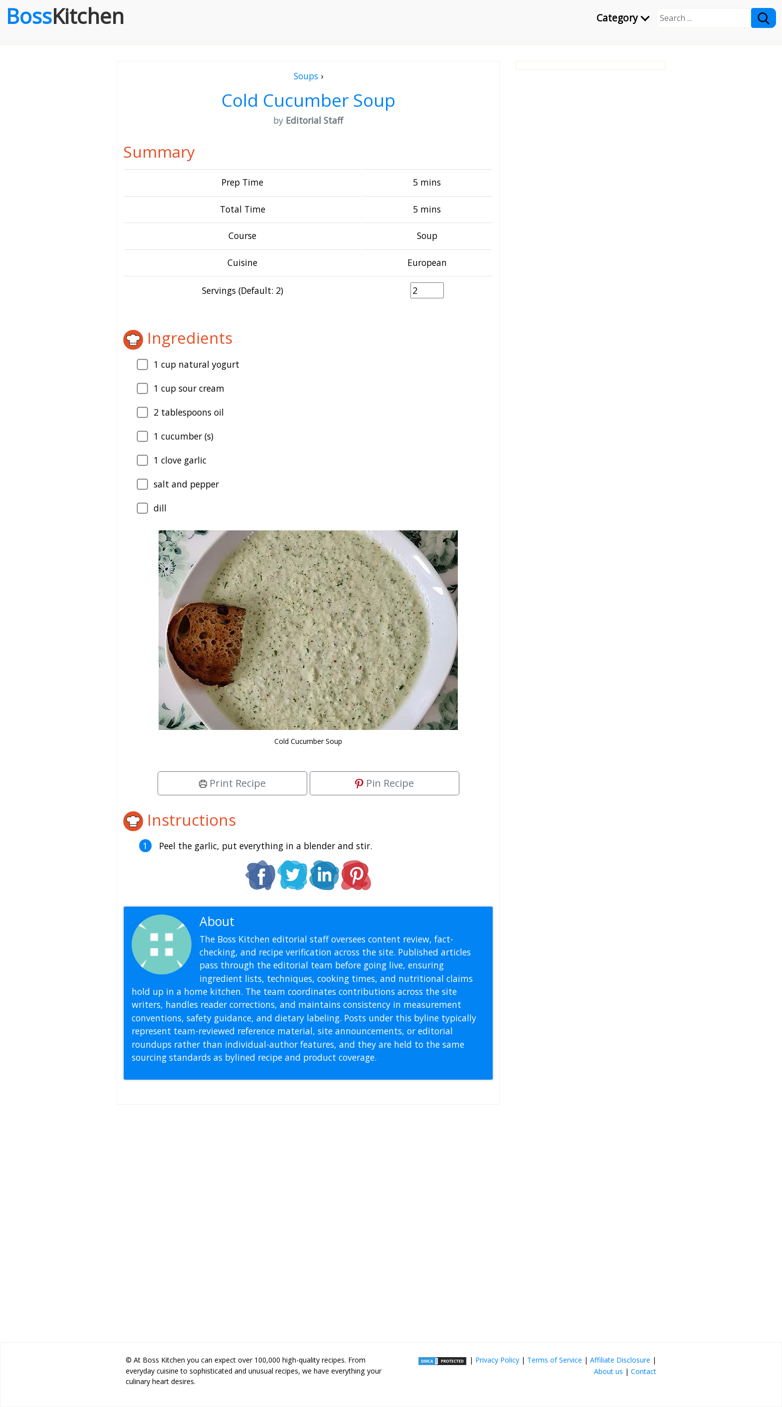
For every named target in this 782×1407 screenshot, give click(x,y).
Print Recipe (232, 783)
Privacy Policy (497, 1360)
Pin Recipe (384, 783)
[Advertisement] (308, 1219)
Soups (306, 76)
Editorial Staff (276, 921)
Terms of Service (554, 1360)
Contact (643, 1371)
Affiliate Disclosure (620, 1360)
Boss (65, 16)
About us (608, 1371)
